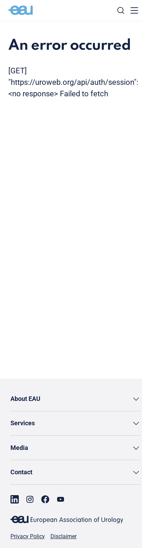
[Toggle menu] (134, 10)
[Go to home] (20, 10)
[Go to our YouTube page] (60, 499)
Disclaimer (63, 536)
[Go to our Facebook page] (45, 499)
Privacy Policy (27, 536)
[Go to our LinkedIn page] (14, 499)
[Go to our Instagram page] (30, 499)
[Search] (121, 10)
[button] (75, 399)
